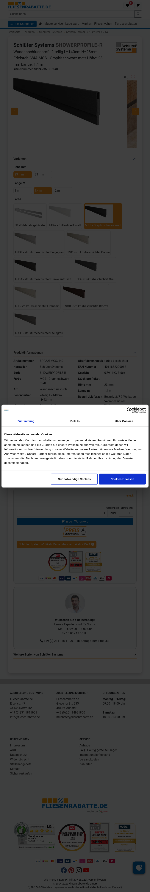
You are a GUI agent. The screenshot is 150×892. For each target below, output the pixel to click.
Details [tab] (75, 421)
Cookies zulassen (122, 478)
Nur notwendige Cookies (74, 478)
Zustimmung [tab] (26, 421)
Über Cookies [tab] (124, 421)
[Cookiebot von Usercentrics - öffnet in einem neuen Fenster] (129, 410)
